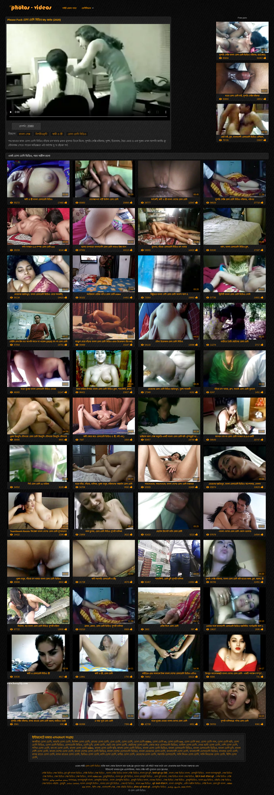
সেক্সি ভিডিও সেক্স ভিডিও (52, 773)
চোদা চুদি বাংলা (160, 776)
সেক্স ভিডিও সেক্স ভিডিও (174, 780)
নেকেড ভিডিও (155, 780)
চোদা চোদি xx (160, 741)
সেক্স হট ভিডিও (128, 783)
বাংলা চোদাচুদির (176, 783)
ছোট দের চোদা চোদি (116, 744)
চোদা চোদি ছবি (225, 741)
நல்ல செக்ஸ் (73, 783)
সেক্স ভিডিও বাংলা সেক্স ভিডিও (181, 776)
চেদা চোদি (115, 741)
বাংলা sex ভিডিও (143, 783)
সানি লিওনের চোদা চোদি (212, 754)
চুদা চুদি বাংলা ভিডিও (73, 773)
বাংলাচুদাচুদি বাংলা (85, 780)
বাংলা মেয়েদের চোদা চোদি (152, 751)
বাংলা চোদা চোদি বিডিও (129, 748)
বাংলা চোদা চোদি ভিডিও (155, 748)
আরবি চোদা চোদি (62, 741)
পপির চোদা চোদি (40, 748)
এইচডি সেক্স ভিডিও (222, 780)
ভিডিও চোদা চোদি (90, 754)
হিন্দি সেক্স (96, 787)
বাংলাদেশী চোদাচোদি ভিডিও (204, 751)
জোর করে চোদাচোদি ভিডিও (163, 744)
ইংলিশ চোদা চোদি (81, 741)
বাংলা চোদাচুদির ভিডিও (120, 780)
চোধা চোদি (99, 744)
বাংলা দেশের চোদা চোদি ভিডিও (90, 751)
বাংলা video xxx (95, 776)
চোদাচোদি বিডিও (73, 744)
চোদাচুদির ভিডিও (101, 780)
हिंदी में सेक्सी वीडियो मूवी (205, 776)
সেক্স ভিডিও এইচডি (50, 783)
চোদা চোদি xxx (175, 741)
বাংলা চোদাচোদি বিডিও (180, 748)
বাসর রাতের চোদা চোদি (68, 754)
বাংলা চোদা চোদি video (81, 748)
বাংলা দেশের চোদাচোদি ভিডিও (122, 751)
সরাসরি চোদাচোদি (166, 754)
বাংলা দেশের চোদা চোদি (61, 751)
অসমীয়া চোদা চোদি (42, 741)
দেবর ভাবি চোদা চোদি (209, 744)
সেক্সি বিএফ (207, 783)
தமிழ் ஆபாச (174, 787)
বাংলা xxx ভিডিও (205, 780)
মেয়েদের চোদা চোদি (146, 754)
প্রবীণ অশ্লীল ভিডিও (192, 783)
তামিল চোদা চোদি (188, 744)
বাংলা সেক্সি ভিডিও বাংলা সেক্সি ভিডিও (122, 773)
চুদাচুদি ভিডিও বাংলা (139, 780)
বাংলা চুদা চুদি (145, 773)
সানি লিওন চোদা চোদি (188, 754)
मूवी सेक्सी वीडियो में (160, 783)
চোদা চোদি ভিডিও (16, 6)
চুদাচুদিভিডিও (108, 776)
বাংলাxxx (72, 780)
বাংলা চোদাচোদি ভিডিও (205, 748)
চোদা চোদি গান (208, 741)
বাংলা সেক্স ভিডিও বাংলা (179, 773)
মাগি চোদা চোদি (108, 754)
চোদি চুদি (88, 744)
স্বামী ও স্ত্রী (57, 134)
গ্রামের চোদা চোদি (100, 741)
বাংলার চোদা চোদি (228, 751)
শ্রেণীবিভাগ (86, 8)
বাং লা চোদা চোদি (59, 748)
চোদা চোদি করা (192, 741)
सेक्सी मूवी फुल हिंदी (160, 773)
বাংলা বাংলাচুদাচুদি (213, 773)
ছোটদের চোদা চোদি (138, 744)
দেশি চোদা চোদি (229, 744)
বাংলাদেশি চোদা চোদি (177, 751)
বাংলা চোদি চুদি (226, 748)
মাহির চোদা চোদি (126, 754)
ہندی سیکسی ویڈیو (58, 780)
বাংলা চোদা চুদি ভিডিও (110, 783)
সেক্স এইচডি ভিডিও (124, 787)
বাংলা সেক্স (24, 134)
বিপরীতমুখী (41, 134)
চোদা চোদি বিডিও (77, 134)
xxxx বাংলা (186, 787)
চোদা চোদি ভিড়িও (55, 744)
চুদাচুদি (63, 783)
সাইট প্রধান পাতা (69, 8)
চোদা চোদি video (142, 741)
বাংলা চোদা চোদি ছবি (105, 748)
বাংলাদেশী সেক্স (108, 787)
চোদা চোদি (127, 741)
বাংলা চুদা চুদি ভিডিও (124, 776)
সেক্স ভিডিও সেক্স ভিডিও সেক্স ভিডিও (70, 776)
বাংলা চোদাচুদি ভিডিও (143, 776)
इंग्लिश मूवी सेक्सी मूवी (142, 787)
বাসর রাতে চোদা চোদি (43, 754)
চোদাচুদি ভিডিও (198, 773)
